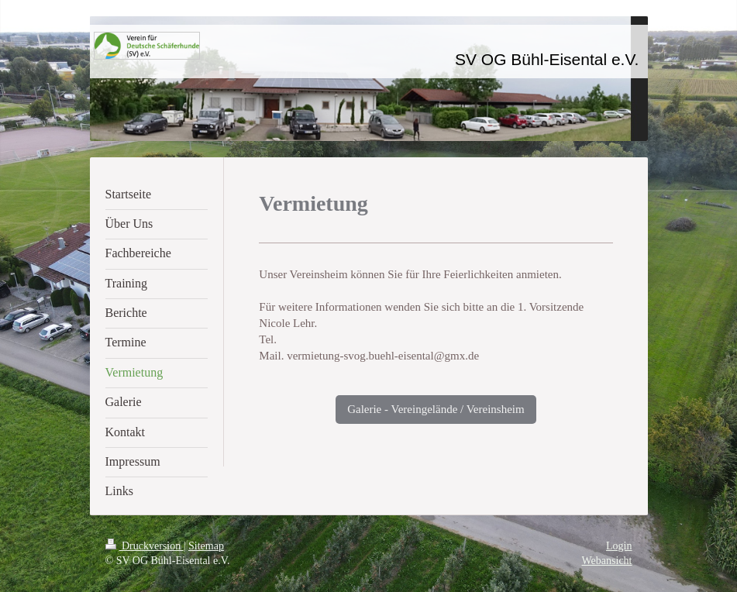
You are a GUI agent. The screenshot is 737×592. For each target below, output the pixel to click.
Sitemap (206, 546)
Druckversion (144, 546)
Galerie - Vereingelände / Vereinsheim (436, 409)
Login (619, 546)
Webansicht (607, 560)
